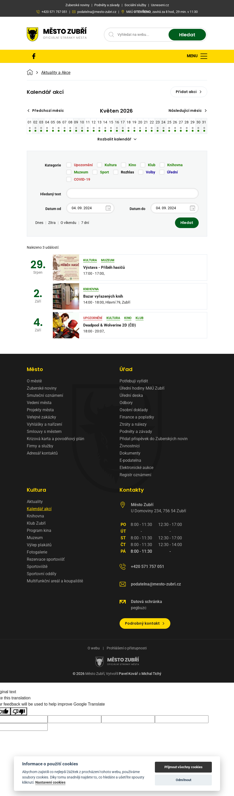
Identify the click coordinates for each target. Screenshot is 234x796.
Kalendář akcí (39, 508)
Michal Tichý (151, 674)
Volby (150, 172)
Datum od (53, 209)
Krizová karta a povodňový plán (55, 438)
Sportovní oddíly (41, 573)
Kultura (111, 165)
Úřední (172, 172)
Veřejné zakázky (41, 417)
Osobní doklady (134, 409)
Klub (151, 165)
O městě (34, 381)
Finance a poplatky (137, 417)
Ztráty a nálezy (133, 424)
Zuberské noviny (42, 388)
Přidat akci (189, 91)
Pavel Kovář (128, 674)
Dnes (39, 223)
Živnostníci (130, 445)
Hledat (187, 34)
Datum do (137, 209)
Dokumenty (130, 453)
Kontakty (132, 489)
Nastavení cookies (50, 782)
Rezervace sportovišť (46, 559)
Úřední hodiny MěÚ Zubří (142, 388)
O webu (94, 648)
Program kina (39, 530)
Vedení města (39, 402)
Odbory (126, 402)
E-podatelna (130, 460)
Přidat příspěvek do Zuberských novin (154, 438)
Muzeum (81, 172)
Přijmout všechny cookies (183, 767)
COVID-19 (82, 179)
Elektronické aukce (136, 467)
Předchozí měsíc (45, 110)
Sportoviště (37, 566)
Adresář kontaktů (42, 453)
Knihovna (175, 165)
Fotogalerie (37, 552)
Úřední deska (131, 395)
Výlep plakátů (39, 544)
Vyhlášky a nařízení (44, 424)
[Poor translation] (19, 711)
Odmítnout (183, 780)
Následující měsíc (188, 110)
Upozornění (83, 165)
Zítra (52, 223)
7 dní (85, 223)
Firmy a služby (40, 445)
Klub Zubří (36, 523)
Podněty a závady (136, 431)
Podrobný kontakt (145, 623)
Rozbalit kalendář (117, 139)
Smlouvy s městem (44, 431)
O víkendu (68, 223)
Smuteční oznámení (45, 395)
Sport (104, 172)
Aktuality (35, 501)
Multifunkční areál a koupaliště (55, 581)
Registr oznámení (135, 474)
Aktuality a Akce (55, 73)
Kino (132, 165)
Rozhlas (127, 172)
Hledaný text (50, 194)
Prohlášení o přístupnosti (127, 648)
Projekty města (40, 409)
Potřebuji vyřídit (134, 381)
